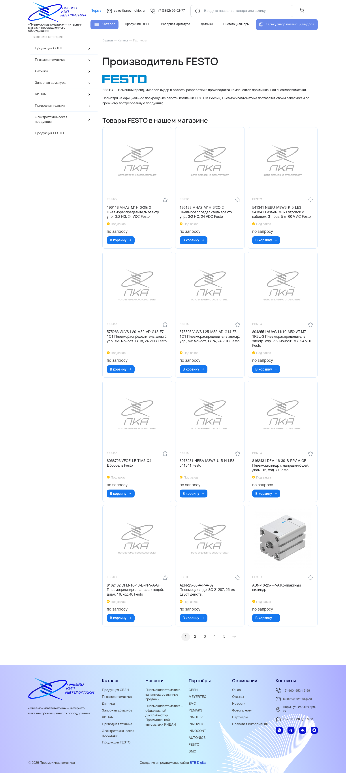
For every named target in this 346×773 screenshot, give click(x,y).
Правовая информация (250, 724)
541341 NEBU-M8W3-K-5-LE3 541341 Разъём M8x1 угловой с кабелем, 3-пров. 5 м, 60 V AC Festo (281, 213)
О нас (236, 690)
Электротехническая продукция (51, 119)
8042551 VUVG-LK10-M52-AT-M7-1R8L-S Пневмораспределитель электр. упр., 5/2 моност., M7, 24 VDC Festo (282, 339)
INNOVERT (197, 724)
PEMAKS (195, 710)
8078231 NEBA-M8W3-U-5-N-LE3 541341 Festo (207, 465)
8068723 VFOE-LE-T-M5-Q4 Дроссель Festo (129, 465)
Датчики (41, 71)
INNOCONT (197, 731)
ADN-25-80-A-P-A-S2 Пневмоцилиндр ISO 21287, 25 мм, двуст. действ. (208, 592)
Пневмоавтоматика (50, 59)
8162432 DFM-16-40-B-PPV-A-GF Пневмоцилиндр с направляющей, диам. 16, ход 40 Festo (135, 592)
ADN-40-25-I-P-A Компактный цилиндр (276, 589)
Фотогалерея (242, 710)
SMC (192, 751)
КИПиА (40, 94)
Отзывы (238, 696)
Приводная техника (50, 105)
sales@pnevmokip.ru (126, 11)
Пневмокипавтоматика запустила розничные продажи (163, 695)
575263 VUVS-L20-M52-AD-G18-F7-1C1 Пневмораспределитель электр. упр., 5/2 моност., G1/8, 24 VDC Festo (136, 339)
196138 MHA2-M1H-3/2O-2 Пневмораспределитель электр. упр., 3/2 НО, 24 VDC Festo (206, 213)
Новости (238, 703)
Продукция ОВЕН (48, 48)
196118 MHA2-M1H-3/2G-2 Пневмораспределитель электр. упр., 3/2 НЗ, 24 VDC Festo (133, 213)
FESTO (194, 744)
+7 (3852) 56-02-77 (167, 11)
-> (234, 638)
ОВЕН (193, 690)
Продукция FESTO (49, 133)
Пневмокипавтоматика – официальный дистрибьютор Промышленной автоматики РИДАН (164, 715)
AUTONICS (197, 737)
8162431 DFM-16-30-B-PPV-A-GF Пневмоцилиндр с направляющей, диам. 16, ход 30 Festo (280, 467)
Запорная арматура (50, 82)
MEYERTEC (197, 696)
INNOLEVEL (197, 717)
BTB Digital (198, 762)
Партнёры (240, 717)
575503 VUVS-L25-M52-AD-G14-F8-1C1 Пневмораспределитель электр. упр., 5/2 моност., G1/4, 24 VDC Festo (209, 339)
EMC (192, 703)
